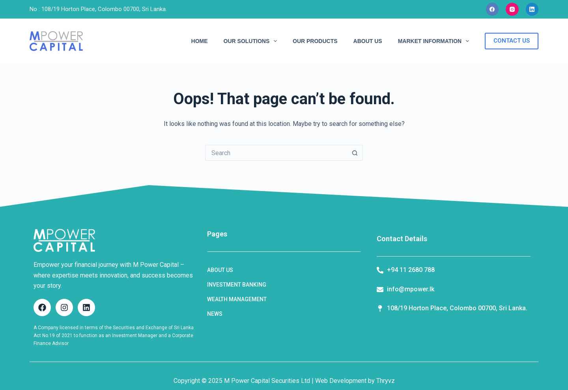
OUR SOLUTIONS (252, 41)
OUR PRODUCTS (315, 41)
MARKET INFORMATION (435, 41)
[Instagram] (512, 9)
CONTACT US (511, 40)
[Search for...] (276, 153)
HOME (199, 41)
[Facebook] (492, 9)
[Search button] (355, 153)
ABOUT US (367, 41)
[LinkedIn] (532, 9)
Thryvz (385, 380)
